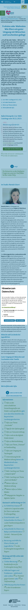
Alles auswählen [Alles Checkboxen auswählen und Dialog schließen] (20, 320)
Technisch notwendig (13, 310)
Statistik (5, 314)
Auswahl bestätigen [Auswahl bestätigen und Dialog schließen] (9, 320)
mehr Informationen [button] (9, 312)
